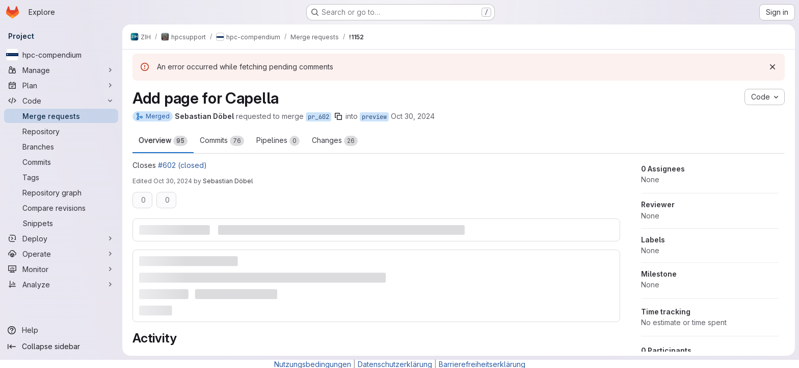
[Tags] (61, 177)
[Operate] (61, 254)
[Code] (61, 100)
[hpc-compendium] (61, 54)
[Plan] (61, 85)
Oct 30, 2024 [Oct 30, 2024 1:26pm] (413, 116)
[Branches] (61, 146)
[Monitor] (61, 269)
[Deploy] (61, 238)
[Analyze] (61, 284)
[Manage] (61, 70)
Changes (335, 141)
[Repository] (61, 131)
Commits (222, 141)
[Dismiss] (772, 67)
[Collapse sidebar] (61, 346)
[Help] (61, 330)
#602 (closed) (182, 165)
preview (374, 117)
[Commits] (61, 162)
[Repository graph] (61, 192)
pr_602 (318, 117)
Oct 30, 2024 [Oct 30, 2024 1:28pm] (172, 181)
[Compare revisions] (61, 208)
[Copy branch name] (338, 116)
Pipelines (278, 141)
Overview (163, 141)
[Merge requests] (61, 116)
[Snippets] (61, 223)
